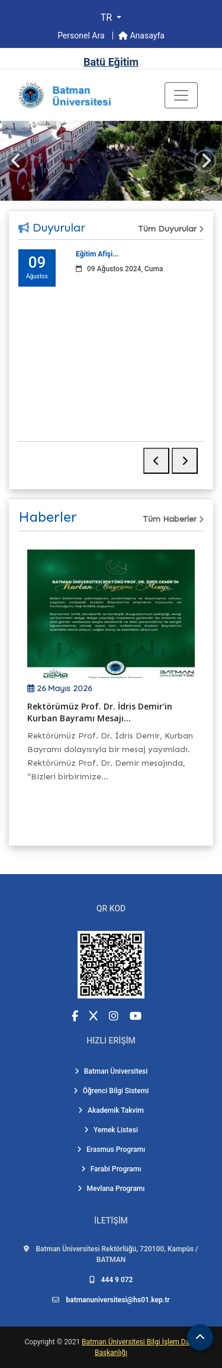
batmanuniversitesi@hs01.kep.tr (117, 1300)
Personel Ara (82, 35)
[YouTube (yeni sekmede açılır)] (135, 1016)
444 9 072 (117, 1280)
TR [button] (107, 17)
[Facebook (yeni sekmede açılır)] (75, 1016)
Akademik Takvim (111, 1110)
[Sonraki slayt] (205, 161)
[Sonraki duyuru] (185, 461)
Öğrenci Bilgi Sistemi (111, 1091)
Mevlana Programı (111, 1188)
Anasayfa (141, 35)
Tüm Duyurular (171, 229)
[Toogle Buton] (181, 95)
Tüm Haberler (173, 519)
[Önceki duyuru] (156, 461)
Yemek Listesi (111, 1130)
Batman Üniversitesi (111, 1071)
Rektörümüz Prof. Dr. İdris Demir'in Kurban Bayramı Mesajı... (99, 712)
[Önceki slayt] (16, 161)
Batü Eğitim (111, 62)
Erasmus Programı (111, 1149)
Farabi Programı (111, 1169)
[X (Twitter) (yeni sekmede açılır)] (93, 1016)
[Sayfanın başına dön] (200, 1337)
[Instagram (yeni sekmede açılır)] (113, 1016)
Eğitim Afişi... (97, 254)
